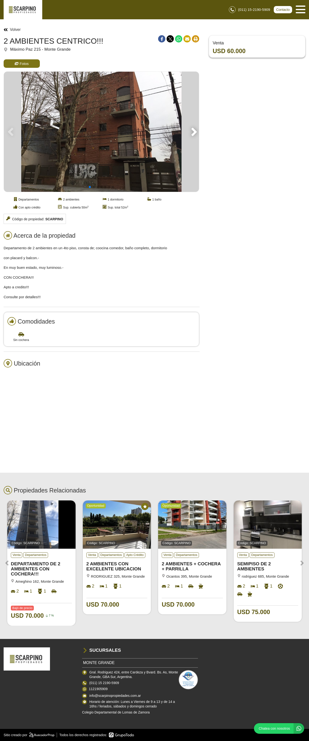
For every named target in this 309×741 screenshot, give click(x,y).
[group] (101, 132)
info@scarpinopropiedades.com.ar (115, 696)
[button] (193, 131)
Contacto (283, 10)
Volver (12, 30)
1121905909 (98, 689)
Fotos (22, 64)
